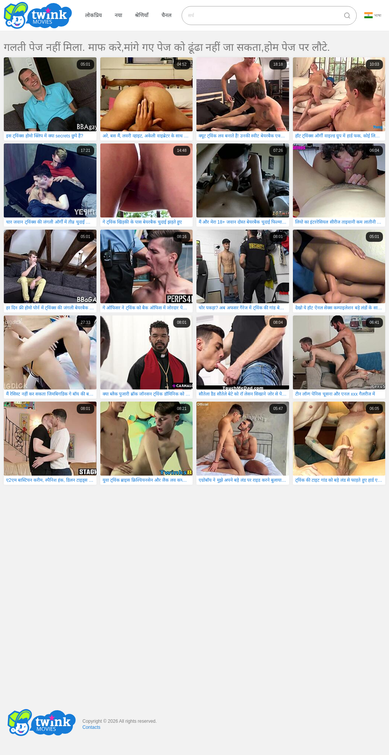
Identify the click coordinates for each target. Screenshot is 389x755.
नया (118, 15)
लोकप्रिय (93, 15)
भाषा (372, 15)
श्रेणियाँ (142, 15)
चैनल (167, 15)
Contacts (91, 727)
